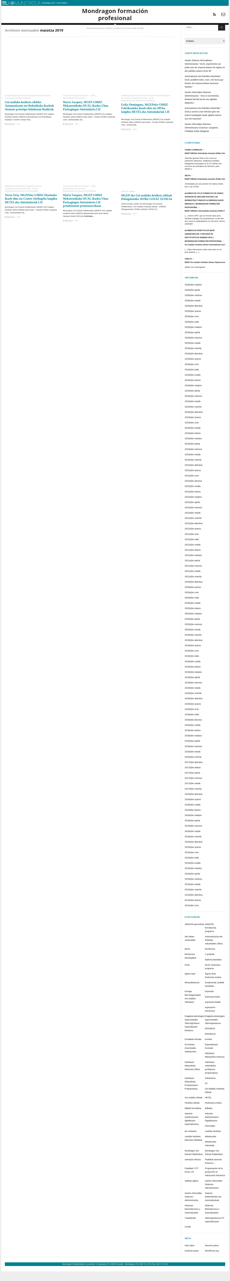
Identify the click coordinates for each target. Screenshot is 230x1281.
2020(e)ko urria (192, 603)
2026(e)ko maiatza (193, 295)
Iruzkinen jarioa (192, 1261)
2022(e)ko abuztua (193, 491)
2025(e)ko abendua (193, 316)
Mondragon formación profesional (115, 20)
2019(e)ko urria (192, 661)
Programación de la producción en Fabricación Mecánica (215, 1182)
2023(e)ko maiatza (193, 449)
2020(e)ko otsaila (192, 640)
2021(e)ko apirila (192, 571)
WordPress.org (212, 1261)
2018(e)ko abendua (193, 709)
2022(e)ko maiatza (193, 507)
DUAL (187, 975)
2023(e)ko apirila (192, 454)
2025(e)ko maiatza (193, 338)
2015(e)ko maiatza (193, 879)
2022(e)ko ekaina (193, 502)
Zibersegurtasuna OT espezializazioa (214, 1230)
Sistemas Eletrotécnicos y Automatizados (212, 1219)
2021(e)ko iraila (192, 550)
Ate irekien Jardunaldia (190, 949)
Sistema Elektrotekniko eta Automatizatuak (213, 1207)
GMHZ (162, 217)
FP (206, 1094)
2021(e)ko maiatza (193, 566)
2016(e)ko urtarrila (193, 847)
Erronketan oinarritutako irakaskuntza (190, 1058)
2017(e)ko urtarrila (193, 799)
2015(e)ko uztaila (192, 874)
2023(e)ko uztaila (192, 438)
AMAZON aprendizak (194, 935)
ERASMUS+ (210, 1044)
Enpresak (209, 1002)
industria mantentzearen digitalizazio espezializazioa (192, 1129)
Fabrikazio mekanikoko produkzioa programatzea (211, 1078)
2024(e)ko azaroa (193, 369)
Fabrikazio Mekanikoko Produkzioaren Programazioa (145, 106)
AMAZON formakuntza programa (210, 938)
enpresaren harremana (210, 1020)
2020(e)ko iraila (192, 608)
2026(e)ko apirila (192, 300)
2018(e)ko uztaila (192, 735)
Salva (187, 186)
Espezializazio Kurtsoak (211, 1057)
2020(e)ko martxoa (193, 635)
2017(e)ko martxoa (193, 789)
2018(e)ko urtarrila (193, 767)
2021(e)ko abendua (193, 534)
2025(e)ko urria (192, 327)
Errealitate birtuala (193, 1050)
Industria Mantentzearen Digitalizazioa (212, 1127)
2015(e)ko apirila (192, 884)
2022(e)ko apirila (192, 513)
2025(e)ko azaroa (193, 322)
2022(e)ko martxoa (193, 518)
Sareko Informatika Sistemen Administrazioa (213, 1195)
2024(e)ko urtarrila (193, 417)
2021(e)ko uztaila (192, 555)
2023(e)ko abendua (193, 422)
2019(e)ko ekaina (193, 677)
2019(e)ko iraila (192, 667)
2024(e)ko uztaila (192, 385)
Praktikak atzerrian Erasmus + (213, 1172)
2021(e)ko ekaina (193, 560)
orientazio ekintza (193, 1170)
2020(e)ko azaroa (193, 598)
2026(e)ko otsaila (192, 311)
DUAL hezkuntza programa (212, 977)
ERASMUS (210, 1039)
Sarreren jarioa (212, 1256)
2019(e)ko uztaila (192, 672)
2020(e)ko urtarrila (193, 645)
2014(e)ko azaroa (193, 911)
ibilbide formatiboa (193, 1119)
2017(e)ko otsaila (192, 794)
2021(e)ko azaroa (193, 539)
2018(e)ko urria (192, 720)
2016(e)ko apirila (192, 831)
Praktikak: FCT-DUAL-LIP (192, 1181)
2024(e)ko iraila (192, 380)
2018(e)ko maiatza (193, 746)
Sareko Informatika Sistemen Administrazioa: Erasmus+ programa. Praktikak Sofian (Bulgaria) (202, 138)
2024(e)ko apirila (192, 401)
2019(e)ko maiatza (193, 682)
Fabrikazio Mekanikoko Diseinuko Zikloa (23, 197)
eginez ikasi (190, 984)
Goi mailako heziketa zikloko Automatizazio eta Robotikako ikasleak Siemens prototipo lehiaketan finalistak (29, 116)
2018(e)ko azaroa (193, 714)
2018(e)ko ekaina (193, 741)
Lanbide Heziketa (213, 1142)
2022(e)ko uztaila (192, 497)
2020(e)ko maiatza (193, 624)
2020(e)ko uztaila (192, 613)
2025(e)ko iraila (192, 332)
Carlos (188, 269)
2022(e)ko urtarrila (193, 528)
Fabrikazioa (210, 1089)
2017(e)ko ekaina (193, 778)
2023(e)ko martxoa (193, 460)
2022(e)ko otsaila (192, 523)
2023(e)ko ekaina (193, 444)
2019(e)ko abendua (193, 651)
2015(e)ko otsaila (192, 895)
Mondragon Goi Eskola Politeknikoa (137, 111)
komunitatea (62, 3)
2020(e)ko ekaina (193, 619)
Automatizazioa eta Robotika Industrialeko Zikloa (27, 106)
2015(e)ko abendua (193, 852)
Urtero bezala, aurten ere (132, 214)
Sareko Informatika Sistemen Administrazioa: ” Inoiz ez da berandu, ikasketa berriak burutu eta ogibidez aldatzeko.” (202, 108)
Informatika (210, 1136)
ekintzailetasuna (192, 993)
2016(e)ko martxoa (193, 836)
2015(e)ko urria (192, 863)
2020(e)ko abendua (193, 592)
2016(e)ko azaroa (193, 810)
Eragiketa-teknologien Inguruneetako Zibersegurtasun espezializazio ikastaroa (194, 1034)
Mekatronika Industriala (74, 109)
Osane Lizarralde (193, 160)
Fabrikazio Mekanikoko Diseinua (214, 1066)
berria (187, 959)
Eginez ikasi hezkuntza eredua (213, 986)
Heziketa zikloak (192, 1113)
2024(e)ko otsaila (192, 412)
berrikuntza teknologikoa (190, 967)
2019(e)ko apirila (192, 688)
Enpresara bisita (212, 1007)
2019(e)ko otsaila (192, 698)
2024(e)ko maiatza (193, 396)
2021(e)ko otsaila (192, 582)
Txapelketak (190, 1228)
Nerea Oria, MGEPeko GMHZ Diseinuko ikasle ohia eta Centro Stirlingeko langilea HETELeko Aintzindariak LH (31, 209)
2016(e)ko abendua (193, 804)
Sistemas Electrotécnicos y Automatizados (192, 1219)
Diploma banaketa (213, 970)
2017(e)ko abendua (193, 773)
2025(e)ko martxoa (193, 348)
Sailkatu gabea (128, 202)
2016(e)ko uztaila (192, 815)
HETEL (93, 106)
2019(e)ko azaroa (193, 656)
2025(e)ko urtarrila (193, 359)
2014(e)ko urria (192, 916)
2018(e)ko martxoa (193, 757)
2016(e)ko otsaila (192, 842)
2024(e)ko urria (192, 375)
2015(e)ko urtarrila (193, 900)
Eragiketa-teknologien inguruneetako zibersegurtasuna (215, 1030)
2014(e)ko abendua (193, 905)
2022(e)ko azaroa (193, 481)
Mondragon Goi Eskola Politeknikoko (20, 125)
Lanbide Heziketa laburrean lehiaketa (193, 1149)
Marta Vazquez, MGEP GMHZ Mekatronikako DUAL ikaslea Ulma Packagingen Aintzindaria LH (85, 116)
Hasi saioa (189, 1256)
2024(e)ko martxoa (193, 407)
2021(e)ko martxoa (193, 576)
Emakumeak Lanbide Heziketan (214, 995)
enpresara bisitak (213, 1012)
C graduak (209, 965)
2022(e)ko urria (192, 486)
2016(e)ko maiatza (193, 826)
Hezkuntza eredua (213, 1113)
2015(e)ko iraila (192, 868)
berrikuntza (210, 959)
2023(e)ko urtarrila (193, 470)
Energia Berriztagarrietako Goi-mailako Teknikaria (193, 1007)
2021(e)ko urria (192, 544)
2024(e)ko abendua (193, 364)
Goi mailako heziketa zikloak (145, 217)
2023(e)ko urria (192, 433)
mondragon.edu (48, 3)
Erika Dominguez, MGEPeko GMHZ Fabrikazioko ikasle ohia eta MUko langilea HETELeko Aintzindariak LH (145, 119)
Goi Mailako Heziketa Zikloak (18, 109)
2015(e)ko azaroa (193, 857)
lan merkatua (191, 1142)
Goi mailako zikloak (193, 1108)
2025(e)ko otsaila (192, 353)
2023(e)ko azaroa (193, 428)
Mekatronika (210, 1147)
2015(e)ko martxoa (193, 889)
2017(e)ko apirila (192, 783)
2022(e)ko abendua (193, 475)
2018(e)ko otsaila (192, 762)
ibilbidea (208, 1119)
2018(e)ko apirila (192, 751)
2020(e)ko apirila (192, 629)
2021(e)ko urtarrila (193, 587)
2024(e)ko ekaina (193, 391)
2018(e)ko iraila (192, 725)
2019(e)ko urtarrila (193, 704)
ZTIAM (188, 1237)
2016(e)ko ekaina (193, 820)
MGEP (40, 125)
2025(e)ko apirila (192, 343)
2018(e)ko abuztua (193, 730)
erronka (208, 1050)
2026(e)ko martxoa (193, 306)
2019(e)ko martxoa (193, 693)
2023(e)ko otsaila (192, 465)
